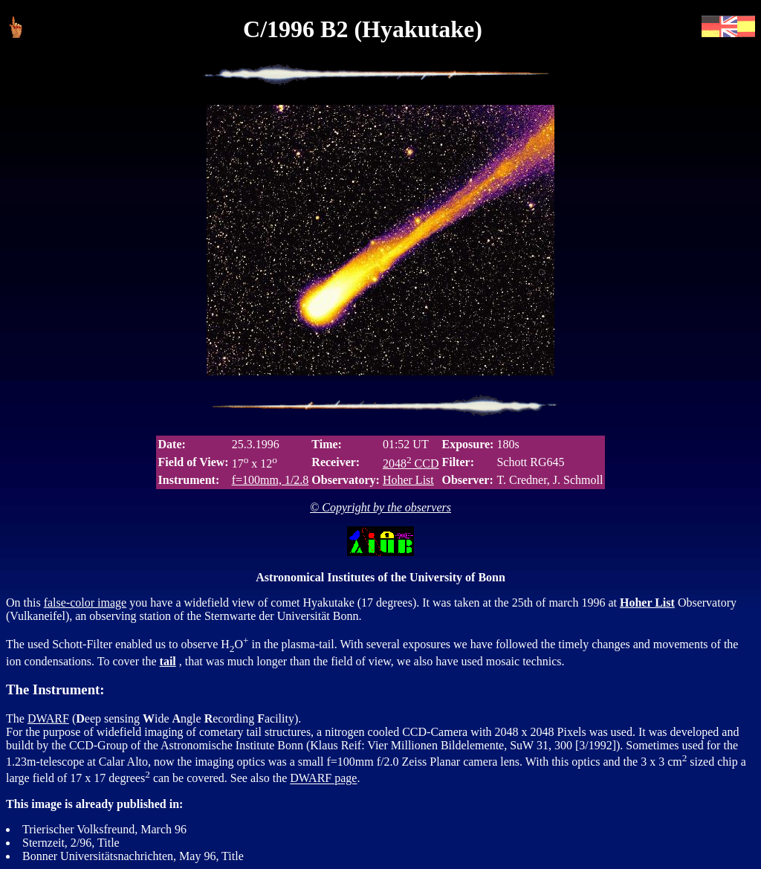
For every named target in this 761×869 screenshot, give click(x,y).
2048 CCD (411, 463)
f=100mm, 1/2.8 (270, 480)
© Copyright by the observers (380, 507)
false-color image (85, 602)
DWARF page (323, 778)
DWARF (48, 718)
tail (168, 661)
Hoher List (408, 480)
